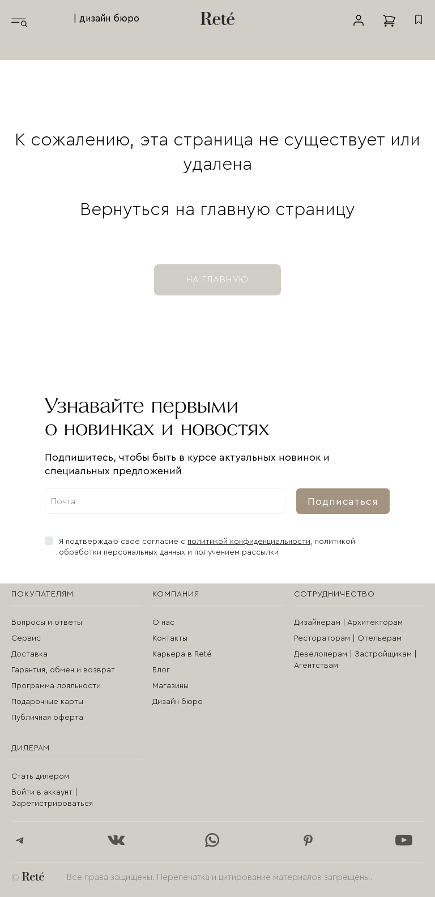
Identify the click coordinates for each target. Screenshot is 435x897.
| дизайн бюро (106, 18)
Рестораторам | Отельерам (348, 638)
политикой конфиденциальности (248, 542)
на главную (217, 279)
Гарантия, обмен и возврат (63, 670)
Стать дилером (40, 776)
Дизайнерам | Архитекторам (348, 622)
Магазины (170, 686)
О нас (163, 622)
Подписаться (343, 501)
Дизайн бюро (177, 702)
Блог (161, 670)
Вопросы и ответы (46, 622)
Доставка (29, 654)
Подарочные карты (47, 702)
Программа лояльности (56, 686)
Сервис (26, 638)
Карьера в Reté (182, 654)
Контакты (169, 638)
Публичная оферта (47, 718)
